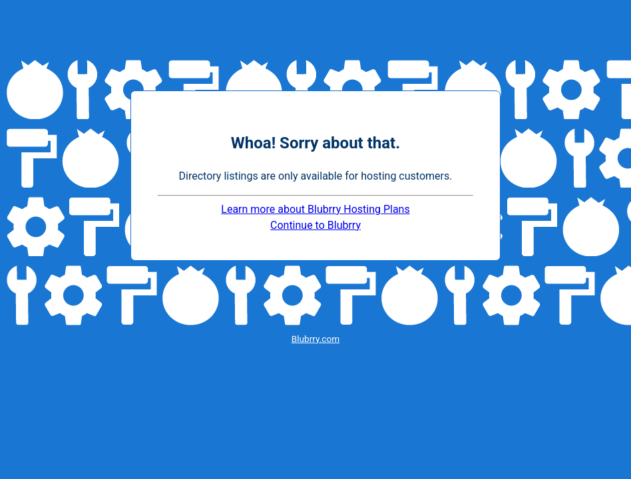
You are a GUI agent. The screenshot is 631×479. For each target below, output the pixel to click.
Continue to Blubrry (315, 225)
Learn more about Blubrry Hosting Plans (315, 209)
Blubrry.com (315, 338)
